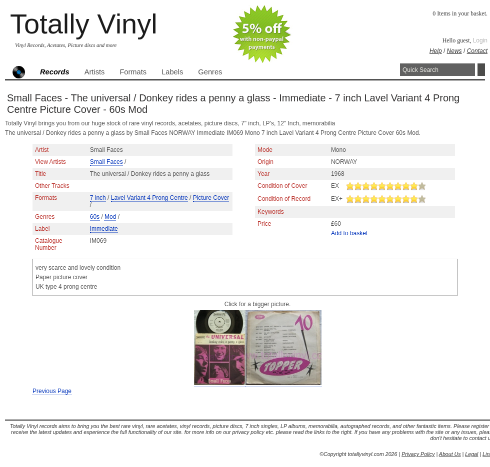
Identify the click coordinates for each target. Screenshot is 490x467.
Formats (133, 72)
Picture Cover (211, 197)
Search (481, 69)
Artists (94, 72)
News (454, 50)
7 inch (98, 197)
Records (55, 72)
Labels (172, 72)
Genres (210, 72)
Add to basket (349, 233)
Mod (110, 216)
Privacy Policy (418, 454)
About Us (450, 454)
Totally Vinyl (84, 23)
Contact (477, 50)
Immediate (104, 228)
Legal (471, 454)
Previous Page (52, 391)
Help (436, 50)
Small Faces (106, 161)
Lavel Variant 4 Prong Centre (149, 197)
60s (95, 216)
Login (480, 40)
